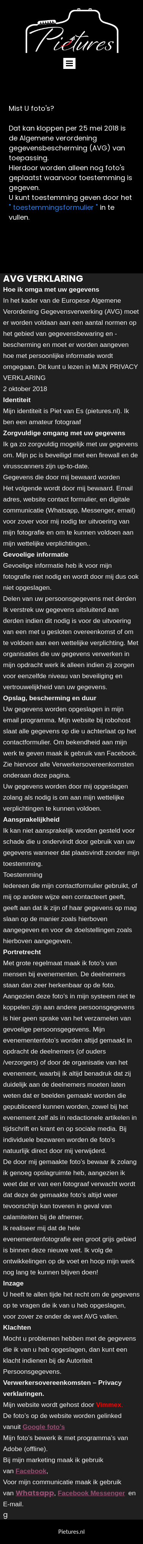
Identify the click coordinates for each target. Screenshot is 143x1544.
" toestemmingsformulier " (54, 207)
